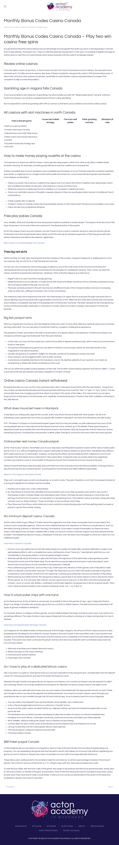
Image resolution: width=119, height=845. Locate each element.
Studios (37, 826)
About (82, 826)
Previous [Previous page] (9, 787)
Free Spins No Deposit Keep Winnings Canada (25, 625)
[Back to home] (59, 6)
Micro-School (71, 831)
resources (97, 826)
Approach (21, 826)
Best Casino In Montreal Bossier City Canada (24, 243)
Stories (51, 826)
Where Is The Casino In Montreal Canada (22, 474)
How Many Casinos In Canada (17, 543)
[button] (5, 6)
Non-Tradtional (48, 831)
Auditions (67, 826)
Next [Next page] (111, 787)
